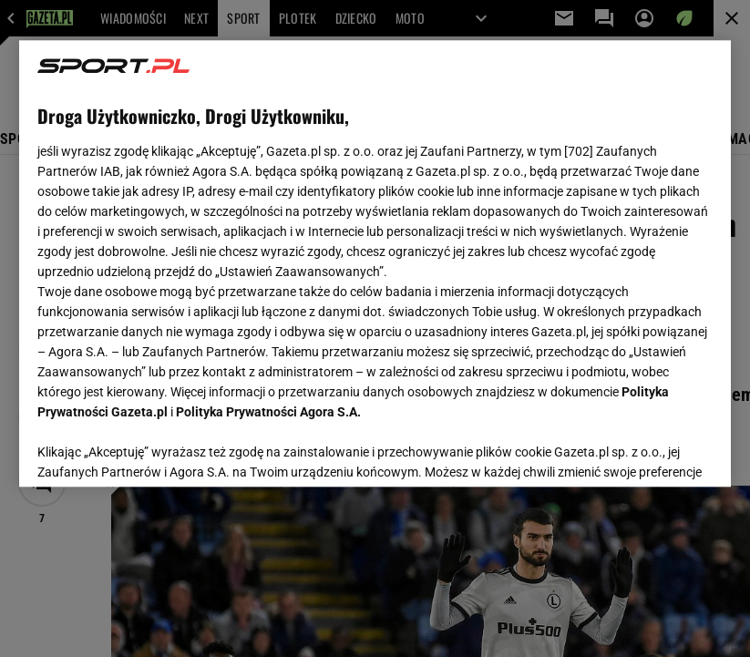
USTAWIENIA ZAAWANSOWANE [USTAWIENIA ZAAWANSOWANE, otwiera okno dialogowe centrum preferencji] (156, 450)
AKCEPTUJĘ (651, 451)
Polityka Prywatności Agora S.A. (268, 406)
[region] (375, 263)
